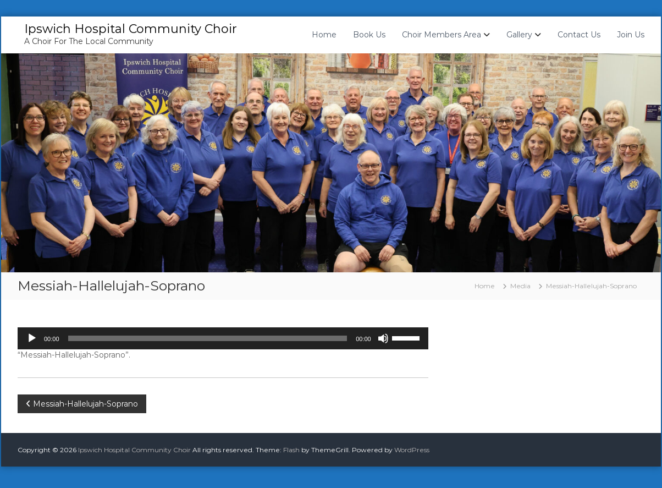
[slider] (207, 338)
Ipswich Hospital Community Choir (130, 28)
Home (324, 35)
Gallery (519, 35)
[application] (223, 338)
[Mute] (383, 338)
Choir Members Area (441, 35)
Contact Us (579, 35)
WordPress (411, 450)
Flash (291, 450)
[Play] (31, 338)
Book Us (369, 35)
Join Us (630, 35)
